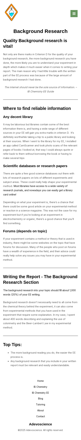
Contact (40, 416)
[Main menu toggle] (74, 13)
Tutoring (40, 404)
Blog (40, 398)
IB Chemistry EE (40, 392)
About (40, 410)
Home (40, 381)
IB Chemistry (40, 386)
